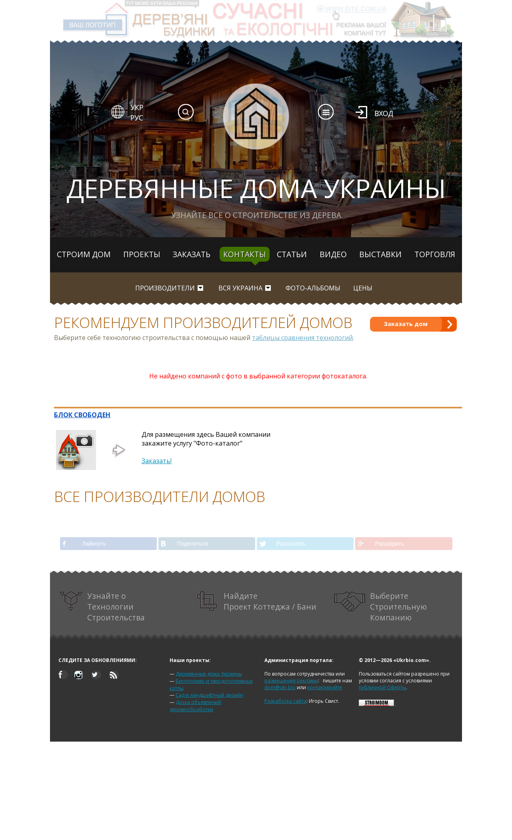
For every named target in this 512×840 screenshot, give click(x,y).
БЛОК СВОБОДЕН (82, 414)
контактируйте (324, 687)
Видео (333, 254)
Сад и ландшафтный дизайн (209, 695)
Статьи (292, 254)
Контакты (244, 254)
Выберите (380, 606)
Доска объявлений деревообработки (195, 706)
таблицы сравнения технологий (302, 337)
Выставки (380, 254)
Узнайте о (102, 606)
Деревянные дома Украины (209, 673)
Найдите (257, 601)
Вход (383, 113)
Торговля (434, 254)
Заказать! (157, 460)
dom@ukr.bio (280, 687)
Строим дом (83, 254)
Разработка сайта (285, 701)
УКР (136, 107)
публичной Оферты (382, 687)
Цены (362, 288)
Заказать (191, 254)
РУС (136, 117)
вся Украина (240, 288)
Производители (165, 288)
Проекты (141, 254)
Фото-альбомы (313, 288)
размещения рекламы (291, 680)
